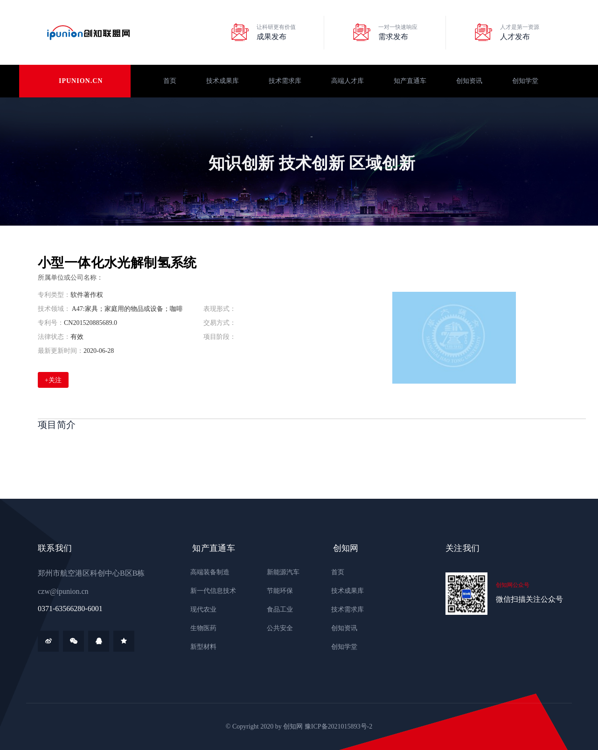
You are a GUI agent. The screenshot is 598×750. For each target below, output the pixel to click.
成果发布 (271, 37)
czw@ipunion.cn (63, 591)
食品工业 (277, 609)
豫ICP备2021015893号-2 (338, 726)
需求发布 (393, 37)
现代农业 (201, 609)
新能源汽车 (280, 572)
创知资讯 (469, 80)
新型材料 (201, 646)
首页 (169, 80)
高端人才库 (347, 80)
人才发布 (515, 37)
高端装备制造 (207, 572)
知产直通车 (410, 80)
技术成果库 (222, 80)
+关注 (53, 380)
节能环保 (277, 590)
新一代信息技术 (211, 590)
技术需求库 (285, 80)
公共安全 (277, 628)
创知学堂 (525, 80)
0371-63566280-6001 (70, 608)
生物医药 (201, 628)
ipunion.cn (81, 80)
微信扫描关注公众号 (529, 599)
